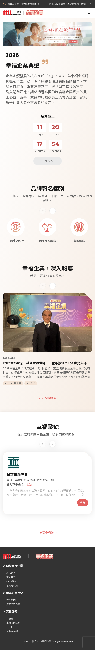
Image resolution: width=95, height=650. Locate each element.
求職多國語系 (13, 622)
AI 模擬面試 (12, 631)
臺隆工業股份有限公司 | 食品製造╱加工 (32, 480)
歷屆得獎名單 (13, 604)
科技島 (9, 618)
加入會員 (11, 572)
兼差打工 (11, 627)
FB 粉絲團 (11, 581)
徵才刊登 (11, 577)
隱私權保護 (12, 585)
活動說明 (11, 600)
